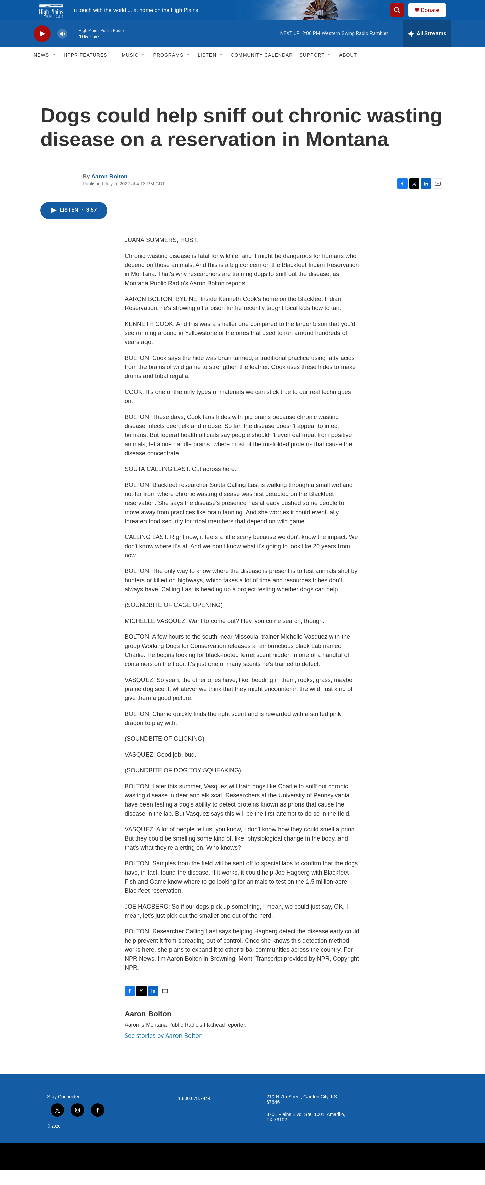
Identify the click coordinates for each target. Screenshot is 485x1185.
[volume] (62, 49)
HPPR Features (85, 70)
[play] (42, 49)
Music (130, 70)
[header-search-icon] (400, 18)
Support (311, 70)
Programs (168, 70)
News (41, 70)
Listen (207, 70)
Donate (434, 17)
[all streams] (427, 48)
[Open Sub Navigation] (54, 70)
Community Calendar (262, 70)
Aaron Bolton (109, 192)
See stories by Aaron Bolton (164, 1051)
